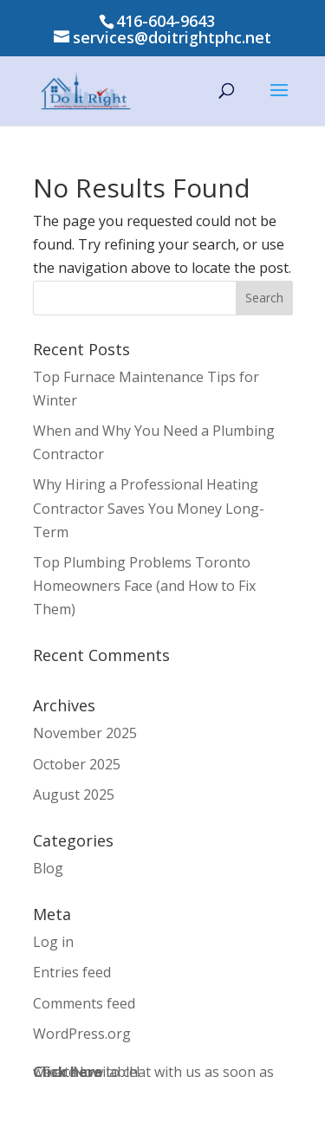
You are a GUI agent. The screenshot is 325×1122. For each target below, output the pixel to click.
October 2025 (76, 764)
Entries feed (72, 972)
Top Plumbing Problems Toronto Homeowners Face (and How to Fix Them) (144, 586)
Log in (53, 941)
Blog (48, 868)
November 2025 (85, 733)
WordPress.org (82, 1033)
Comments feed (84, 1003)
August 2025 (73, 794)
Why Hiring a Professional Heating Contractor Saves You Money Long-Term (148, 508)
